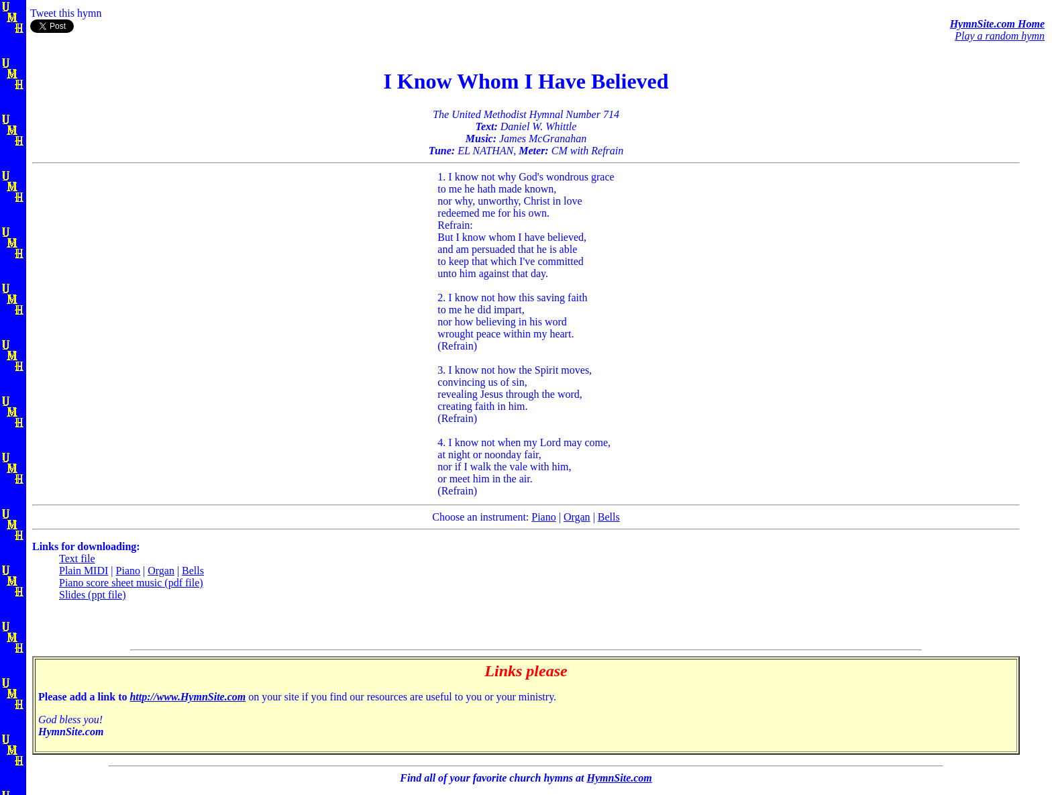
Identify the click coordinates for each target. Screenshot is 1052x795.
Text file (77, 558)
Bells (609, 517)
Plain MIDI (83, 570)
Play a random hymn (1000, 36)
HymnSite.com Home (997, 24)
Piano (543, 517)
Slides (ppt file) (92, 594)
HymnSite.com (618, 778)
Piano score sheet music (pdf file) (131, 582)
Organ (577, 517)
